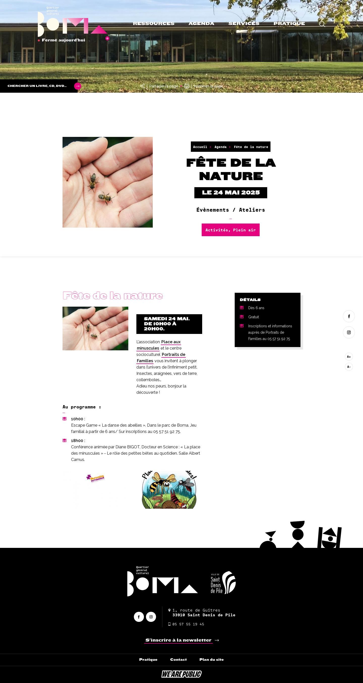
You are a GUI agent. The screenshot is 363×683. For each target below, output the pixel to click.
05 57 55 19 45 (186, 624)
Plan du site (211, 659)
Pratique (289, 23)
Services (243, 23)
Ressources (153, 23)
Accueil (200, 146)
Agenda (201, 23)
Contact (178, 659)
